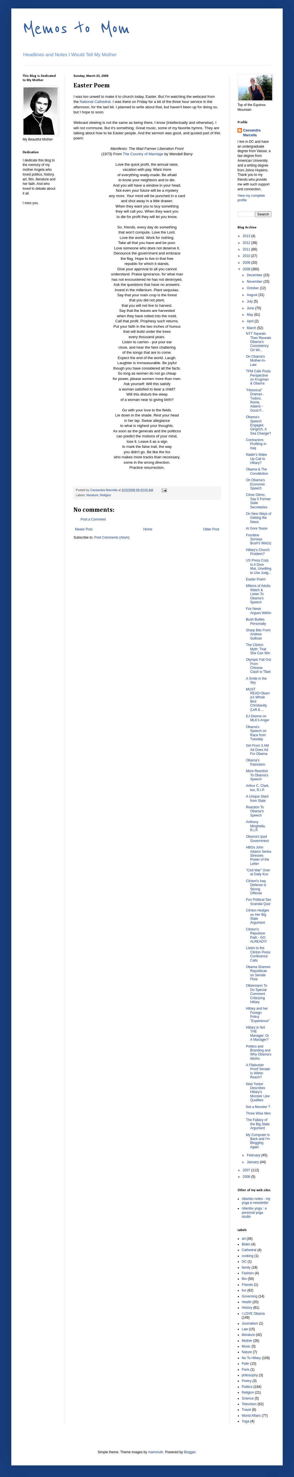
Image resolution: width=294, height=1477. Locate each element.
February (254, 1155)
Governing (249, 1296)
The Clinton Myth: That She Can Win (258, 649)
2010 (247, 256)
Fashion (248, 1273)
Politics (247, 1387)
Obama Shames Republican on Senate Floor (258, 973)
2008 (247, 269)
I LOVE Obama (253, 1314)
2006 (247, 1177)
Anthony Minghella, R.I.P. (256, 826)
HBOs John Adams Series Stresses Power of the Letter (258, 855)
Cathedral (249, 1250)
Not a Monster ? (258, 1107)
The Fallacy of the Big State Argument (258, 1124)
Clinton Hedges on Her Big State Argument (257, 916)
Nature (247, 1352)
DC (244, 1262)
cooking (247, 1256)
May (250, 315)
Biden (246, 1244)
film (244, 1279)
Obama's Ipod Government (257, 839)
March (252, 328)
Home (147, 529)
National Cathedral (95, 102)
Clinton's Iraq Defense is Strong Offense (256, 887)
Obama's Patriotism (255, 762)
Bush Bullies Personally (256, 621)
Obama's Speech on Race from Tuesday (256, 733)
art (244, 1239)
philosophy (250, 1375)
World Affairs (251, 1416)
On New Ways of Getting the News (258, 518)
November (255, 282)
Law (245, 1329)
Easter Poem (255, 579)
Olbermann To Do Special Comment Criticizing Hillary (256, 994)
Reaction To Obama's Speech (255, 811)
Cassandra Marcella (251, 132)
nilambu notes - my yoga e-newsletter (256, 1201)
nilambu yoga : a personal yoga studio (254, 1212)
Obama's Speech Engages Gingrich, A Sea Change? (258, 425)
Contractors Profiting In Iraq (256, 444)
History (247, 1308)
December (255, 275)
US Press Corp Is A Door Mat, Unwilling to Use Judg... (258, 566)
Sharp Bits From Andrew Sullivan (258, 634)
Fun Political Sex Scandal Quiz (258, 902)
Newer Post (83, 529)
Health (247, 1302)
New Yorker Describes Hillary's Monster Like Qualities (258, 1092)
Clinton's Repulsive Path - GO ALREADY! (256, 935)
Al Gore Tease (256, 528)
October (253, 288)
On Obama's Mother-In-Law (256, 361)
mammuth (155, 1452)
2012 (247, 243)
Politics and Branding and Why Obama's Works (258, 1052)
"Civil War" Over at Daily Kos (258, 872)
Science (248, 1398)
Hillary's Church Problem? (258, 552)
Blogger (190, 1452)
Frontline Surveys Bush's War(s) (258, 539)
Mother (247, 1341)
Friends (247, 1285)
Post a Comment (93, 519)
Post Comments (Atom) (111, 537)
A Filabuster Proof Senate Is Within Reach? (258, 1071)
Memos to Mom (76, 29)
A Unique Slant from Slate (257, 798)
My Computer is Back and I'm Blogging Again (258, 1141)
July (250, 301)
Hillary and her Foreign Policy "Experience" (258, 1015)
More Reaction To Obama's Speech (257, 775)
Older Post (211, 529)
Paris (245, 1370)
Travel (246, 1410)
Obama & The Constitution (257, 471)
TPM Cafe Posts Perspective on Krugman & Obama (258, 377)
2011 (247, 249)
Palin (245, 1364)
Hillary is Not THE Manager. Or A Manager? (257, 1033)
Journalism (250, 1323)
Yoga (245, 1421)
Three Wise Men (258, 1113)
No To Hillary (251, 1358)
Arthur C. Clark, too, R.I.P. (257, 788)
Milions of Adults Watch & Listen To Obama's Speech (258, 594)
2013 (247, 236)
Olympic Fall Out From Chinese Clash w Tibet (258, 666)
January (253, 1162)
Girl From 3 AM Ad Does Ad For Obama (257, 750)
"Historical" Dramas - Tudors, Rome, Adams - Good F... (255, 400)
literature (92, 495)
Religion (105, 495)
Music (246, 1346)
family (246, 1267)
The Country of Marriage (143, 154)
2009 (247, 263)
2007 (247, 1170)
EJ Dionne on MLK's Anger (257, 718)
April (250, 321)
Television (249, 1404)
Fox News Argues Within (258, 611)
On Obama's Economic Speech (255, 484)
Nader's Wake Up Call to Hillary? (256, 459)
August (252, 295)
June (251, 308)
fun (244, 1290)
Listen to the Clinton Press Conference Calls (258, 954)
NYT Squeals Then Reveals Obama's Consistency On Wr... (258, 342)
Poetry (247, 1381)
